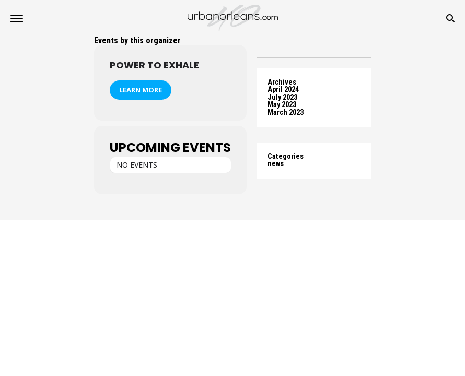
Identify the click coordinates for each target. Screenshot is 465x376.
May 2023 (282, 104)
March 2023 (286, 112)
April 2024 (283, 89)
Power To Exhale (154, 65)
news (276, 163)
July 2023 (282, 97)
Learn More (140, 90)
